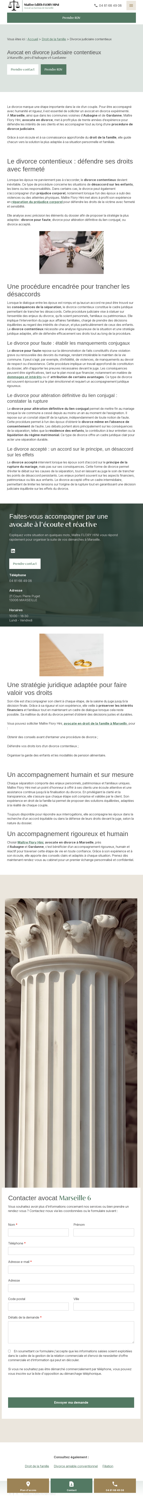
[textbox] (38, 1306)
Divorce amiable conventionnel (76, 1466)
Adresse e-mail (20, 1262)
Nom (13, 1225)
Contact (71, 1490)
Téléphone (17, 1243)
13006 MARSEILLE (25, 598)
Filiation (107, 1466)
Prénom (79, 1225)
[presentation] (38, 1386)
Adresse (14, 1280)
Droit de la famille (54, 39)
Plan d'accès (28, 1490)
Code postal (16, 1299)
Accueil (32, 39)
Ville (76, 1299)
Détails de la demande (25, 1317)
